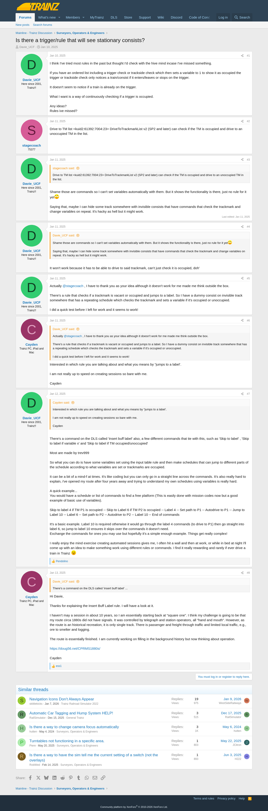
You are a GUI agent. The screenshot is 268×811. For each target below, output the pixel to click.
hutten (33, 731)
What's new (47, 17)
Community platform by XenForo (134, 807)
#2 (248, 121)
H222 (238, 759)
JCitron (237, 745)
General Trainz (75, 717)
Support (145, 17)
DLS (114, 17)
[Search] (242, 17)
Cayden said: (61, 402)
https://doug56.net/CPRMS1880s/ (75, 648)
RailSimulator (37, 717)
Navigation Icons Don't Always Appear (61, 699)
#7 (248, 393)
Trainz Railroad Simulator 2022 (79, 703)
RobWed (34, 764)
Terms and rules (203, 798)
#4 (248, 226)
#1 (248, 55)
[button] (59, 17)
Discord (176, 17)
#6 (248, 320)
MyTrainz (97, 17)
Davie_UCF (27, 47)
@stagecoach (73, 286)
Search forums (42, 24)
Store (128, 17)
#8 (248, 572)
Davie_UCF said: (64, 235)
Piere (32, 745)
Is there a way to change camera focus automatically (74, 727)
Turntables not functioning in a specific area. (66, 741)
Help (242, 798)
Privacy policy (226, 798)
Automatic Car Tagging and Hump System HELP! (71, 713)
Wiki (161, 17)
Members (73, 17)
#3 (248, 159)
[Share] (242, 55)
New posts (22, 24)
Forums (25, 17)
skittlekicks (35, 703)
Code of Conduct (202, 17)
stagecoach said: (64, 168)
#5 (248, 278)
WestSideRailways (230, 703)
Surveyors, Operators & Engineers (77, 731)
